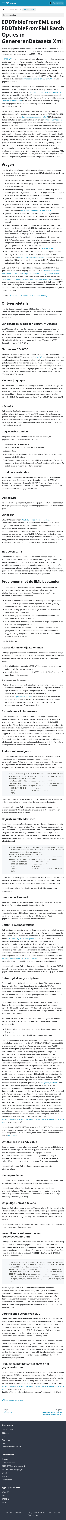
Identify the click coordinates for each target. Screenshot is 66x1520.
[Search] (56, 3)
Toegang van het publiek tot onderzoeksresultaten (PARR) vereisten (29, 279)
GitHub (5, 1473)
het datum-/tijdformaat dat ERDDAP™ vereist (20, 958)
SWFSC (5, 1499)
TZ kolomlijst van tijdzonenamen (31, 257)
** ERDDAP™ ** (8, 59)
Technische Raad (8, 1462)
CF (33, 357)
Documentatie (7, 1429)
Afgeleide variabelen (22, 696)
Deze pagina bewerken (12, 1400)
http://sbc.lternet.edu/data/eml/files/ (36, 210)
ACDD (39, 357)
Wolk (4, 1443)
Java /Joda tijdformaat (48, 1082)
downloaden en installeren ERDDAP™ (37, 79)
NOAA (5, 1492)
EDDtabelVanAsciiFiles (53, 120)
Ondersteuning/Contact (11, 1447)
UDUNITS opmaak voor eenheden (35, 520)
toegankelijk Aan (47, 248)
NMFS (5, 1495)
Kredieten (6, 1476)
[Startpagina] (4, 9)
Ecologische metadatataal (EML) (35, 117)
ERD (4, 1502)
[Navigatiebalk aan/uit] (3, 3)
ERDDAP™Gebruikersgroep (13, 1466)
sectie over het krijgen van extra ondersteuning (28, 295)
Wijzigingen (6, 1440)
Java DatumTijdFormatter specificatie (22, 938)
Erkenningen (7, 1480)
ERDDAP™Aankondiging (12, 1469)
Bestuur (5, 1459)
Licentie (5, 1436)
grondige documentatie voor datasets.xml (46, 92)
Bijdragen (6, 1433)
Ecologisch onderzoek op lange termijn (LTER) (40, 273)
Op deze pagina (9, 15)
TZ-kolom (12, 1135)
